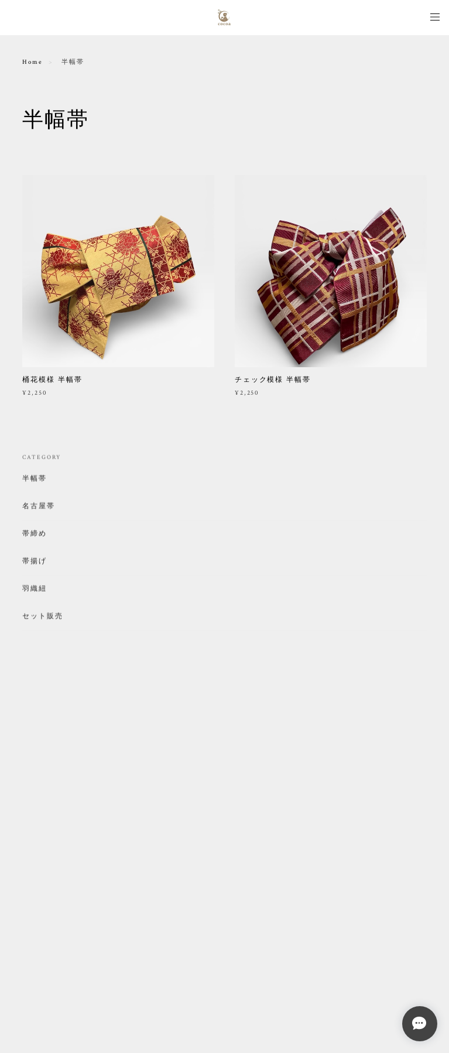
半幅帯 (34, 480)
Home (32, 62)
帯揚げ (34, 563)
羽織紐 (34, 590)
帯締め (34, 535)
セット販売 (42, 618)
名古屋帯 (38, 508)
